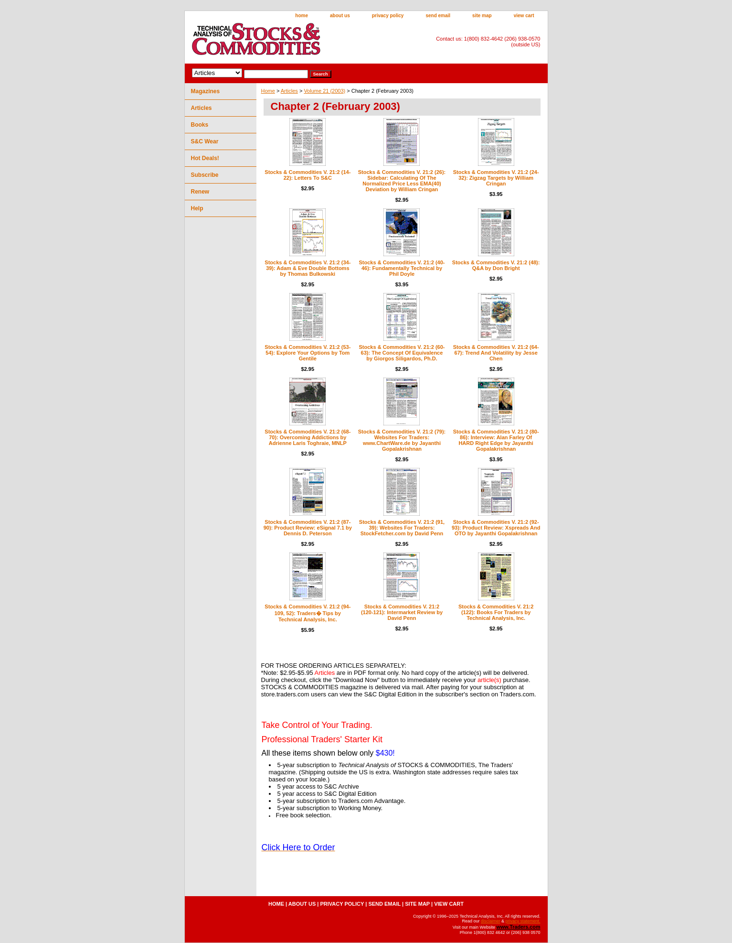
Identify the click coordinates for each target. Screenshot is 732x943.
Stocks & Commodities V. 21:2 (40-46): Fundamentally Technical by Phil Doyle (402, 268)
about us (340, 15)
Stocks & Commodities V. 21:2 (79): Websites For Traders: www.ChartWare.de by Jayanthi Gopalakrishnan (402, 440)
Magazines (205, 91)
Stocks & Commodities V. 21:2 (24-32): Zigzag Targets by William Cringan (496, 177)
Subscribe (205, 175)
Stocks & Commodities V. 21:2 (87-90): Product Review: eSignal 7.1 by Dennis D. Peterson (308, 527)
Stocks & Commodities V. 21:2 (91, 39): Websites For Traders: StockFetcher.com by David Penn (402, 527)
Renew (200, 191)
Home (268, 91)
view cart (524, 15)
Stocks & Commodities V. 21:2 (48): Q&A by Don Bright (496, 265)
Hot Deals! (205, 158)
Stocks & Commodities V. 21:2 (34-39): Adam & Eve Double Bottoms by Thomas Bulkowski (307, 268)
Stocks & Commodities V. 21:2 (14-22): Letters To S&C (307, 175)
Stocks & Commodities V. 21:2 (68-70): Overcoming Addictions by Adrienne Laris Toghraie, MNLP (307, 437)
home (301, 15)
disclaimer (490, 921)
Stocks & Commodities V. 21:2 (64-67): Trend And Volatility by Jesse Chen (496, 352)
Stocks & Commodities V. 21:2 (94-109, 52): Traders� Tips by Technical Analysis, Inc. (307, 613)
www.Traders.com (518, 927)
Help (197, 208)
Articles (289, 91)
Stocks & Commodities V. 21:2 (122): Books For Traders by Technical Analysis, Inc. (495, 612)
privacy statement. (522, 921)
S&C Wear (205, 141)
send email (437, 15)
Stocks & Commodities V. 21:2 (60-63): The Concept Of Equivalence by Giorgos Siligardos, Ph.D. (402, 352)
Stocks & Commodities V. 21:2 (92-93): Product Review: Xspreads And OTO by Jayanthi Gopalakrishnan (496, 527)
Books (200, 124)
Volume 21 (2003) (324, 91)
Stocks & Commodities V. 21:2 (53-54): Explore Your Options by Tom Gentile (307, 352)
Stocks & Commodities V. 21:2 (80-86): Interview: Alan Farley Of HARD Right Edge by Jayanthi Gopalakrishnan (496, 440)
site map (482, 15)
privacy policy (388, 15)
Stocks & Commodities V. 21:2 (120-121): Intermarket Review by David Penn (402, 612)
